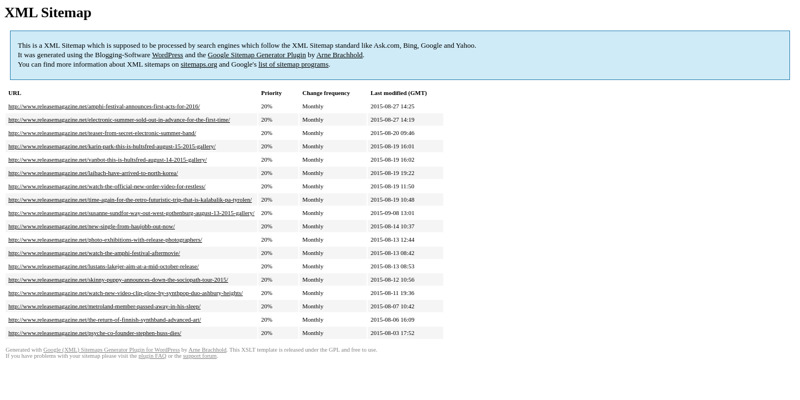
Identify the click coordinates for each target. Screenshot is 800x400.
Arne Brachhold (339, 55)
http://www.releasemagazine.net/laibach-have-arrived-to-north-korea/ (93, 172)
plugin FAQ (152, 356)
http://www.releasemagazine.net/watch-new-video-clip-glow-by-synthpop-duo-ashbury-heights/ (125, 292)
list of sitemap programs (293, 64)
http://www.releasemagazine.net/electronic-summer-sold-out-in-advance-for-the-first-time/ (119, 119)
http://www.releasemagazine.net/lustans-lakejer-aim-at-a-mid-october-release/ (103, 266)
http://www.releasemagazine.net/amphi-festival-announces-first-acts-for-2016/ (104, 106)
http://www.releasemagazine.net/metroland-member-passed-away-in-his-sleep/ (104, 306)
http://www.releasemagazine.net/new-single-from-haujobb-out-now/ (91, 226)
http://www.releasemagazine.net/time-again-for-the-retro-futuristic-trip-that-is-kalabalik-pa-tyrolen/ (130, 199)
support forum (200, 356)
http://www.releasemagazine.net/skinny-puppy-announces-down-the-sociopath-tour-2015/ (118, 279)
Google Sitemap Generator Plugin (257, 55)
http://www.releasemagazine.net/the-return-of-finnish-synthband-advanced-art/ (104, 319)
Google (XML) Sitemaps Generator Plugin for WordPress (111, 350)
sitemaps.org (199, 64)
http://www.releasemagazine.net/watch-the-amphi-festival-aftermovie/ (94, 252)
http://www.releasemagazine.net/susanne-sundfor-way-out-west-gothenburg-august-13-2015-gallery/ (131, 212)
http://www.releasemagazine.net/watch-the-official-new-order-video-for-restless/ (107, 186)
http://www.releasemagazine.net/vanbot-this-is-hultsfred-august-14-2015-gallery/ (107, 159)
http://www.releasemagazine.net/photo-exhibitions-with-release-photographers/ (105, 239)
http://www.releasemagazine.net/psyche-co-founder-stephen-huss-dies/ (94, 332)
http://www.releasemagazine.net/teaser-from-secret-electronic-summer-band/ (102, 132)
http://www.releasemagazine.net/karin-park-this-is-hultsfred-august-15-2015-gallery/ (112, 146)
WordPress (167, 55)
